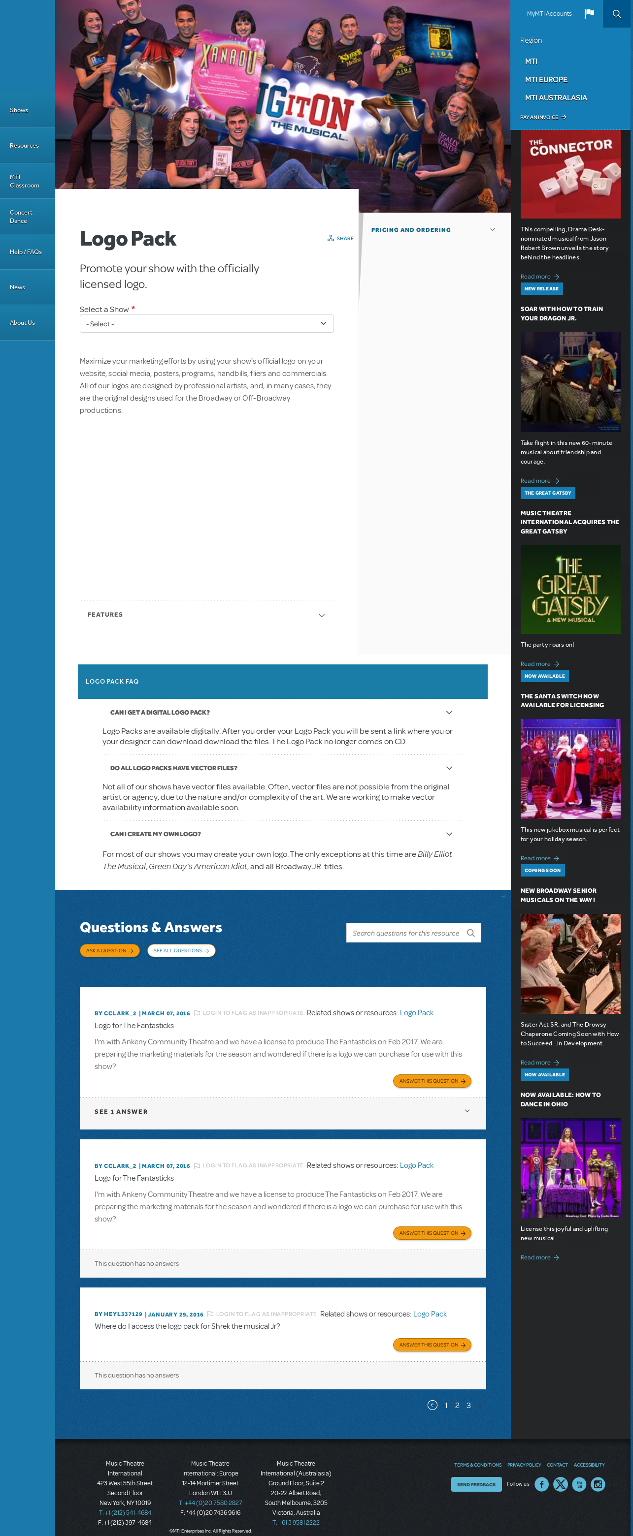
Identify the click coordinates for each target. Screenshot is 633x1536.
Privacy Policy (524, 1453)
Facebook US (541, 1473)
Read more (542, 275)
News (17, 287)
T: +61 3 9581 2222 (296, 1511)
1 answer (121, 1102)
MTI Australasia (556, 97)
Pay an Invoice (539, 117)
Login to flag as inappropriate (253, 1005)
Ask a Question (106, 950)
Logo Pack (416, 1005)
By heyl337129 (118, 1304)
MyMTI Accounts (549, 14)
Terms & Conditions (477, 1453)
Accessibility (589, 1453)
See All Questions (178, 950)
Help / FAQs (26, 252)
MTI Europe (546, 79)
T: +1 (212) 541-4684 (125, 1501)
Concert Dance (21, 216)
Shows (19, 110)
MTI (531, 61)
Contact (557, 1453)
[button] (589, 14)
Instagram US (598, 1473)
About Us (22, 322)
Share (345, 238)
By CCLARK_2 (115, 1006)
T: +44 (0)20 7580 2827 (210, 1492)
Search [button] (617, 14)
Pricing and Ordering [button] (411, 229)
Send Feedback (476, 1473)
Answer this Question (429, 1071)
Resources (24, 145)
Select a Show (104, 309)
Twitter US (560, 1473)
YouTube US (579, 1473)
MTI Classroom (24, 181)
